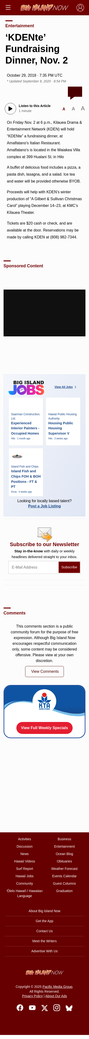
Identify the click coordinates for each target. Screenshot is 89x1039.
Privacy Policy (32, 996)
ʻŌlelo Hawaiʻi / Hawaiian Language (25, 893)
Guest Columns (64, 883)
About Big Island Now (45, 911)
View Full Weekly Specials (44, 728)
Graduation (64, 891)
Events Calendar (64, 876)
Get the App (44, 921)
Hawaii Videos (24, 861)
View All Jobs (66, 387)
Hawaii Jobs (24, 876)
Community (24, 883)
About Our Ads (56, 996)
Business (64, 839)
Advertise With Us (44, 951)
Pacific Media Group (57, 987)
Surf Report (24, 869)
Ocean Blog (64, 854)
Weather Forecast (64, 869)
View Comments (45, 671)
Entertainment (19, 25)
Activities (24, 839)
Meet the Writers (44, 941)
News (24, 854)
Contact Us (44, 931)
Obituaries (64, 861)
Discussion (25, 846)
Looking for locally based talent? (44, 503)
